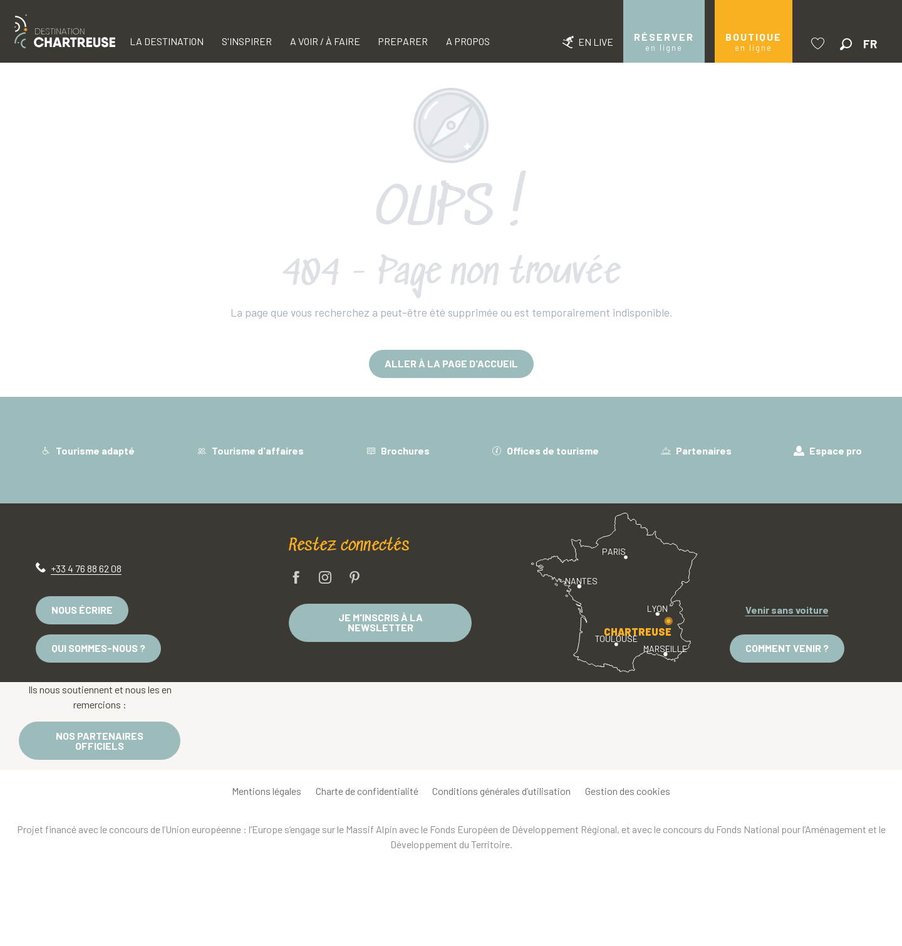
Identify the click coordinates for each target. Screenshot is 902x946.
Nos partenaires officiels (99, 741)
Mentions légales (266, 791)
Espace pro (828, 450)
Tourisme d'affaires (250, 450)
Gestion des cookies (627, 791)
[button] (846, 44)
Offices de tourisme (545, 450)
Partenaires (696, 450)
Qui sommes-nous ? (98, 648)
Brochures (398, 450)
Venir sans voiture (787, 610)
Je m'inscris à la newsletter (380, 622)
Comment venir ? (787, 648)
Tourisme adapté (88, 450)
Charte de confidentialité (367, 791)
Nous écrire (82, 610)
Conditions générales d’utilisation (501, 791)
